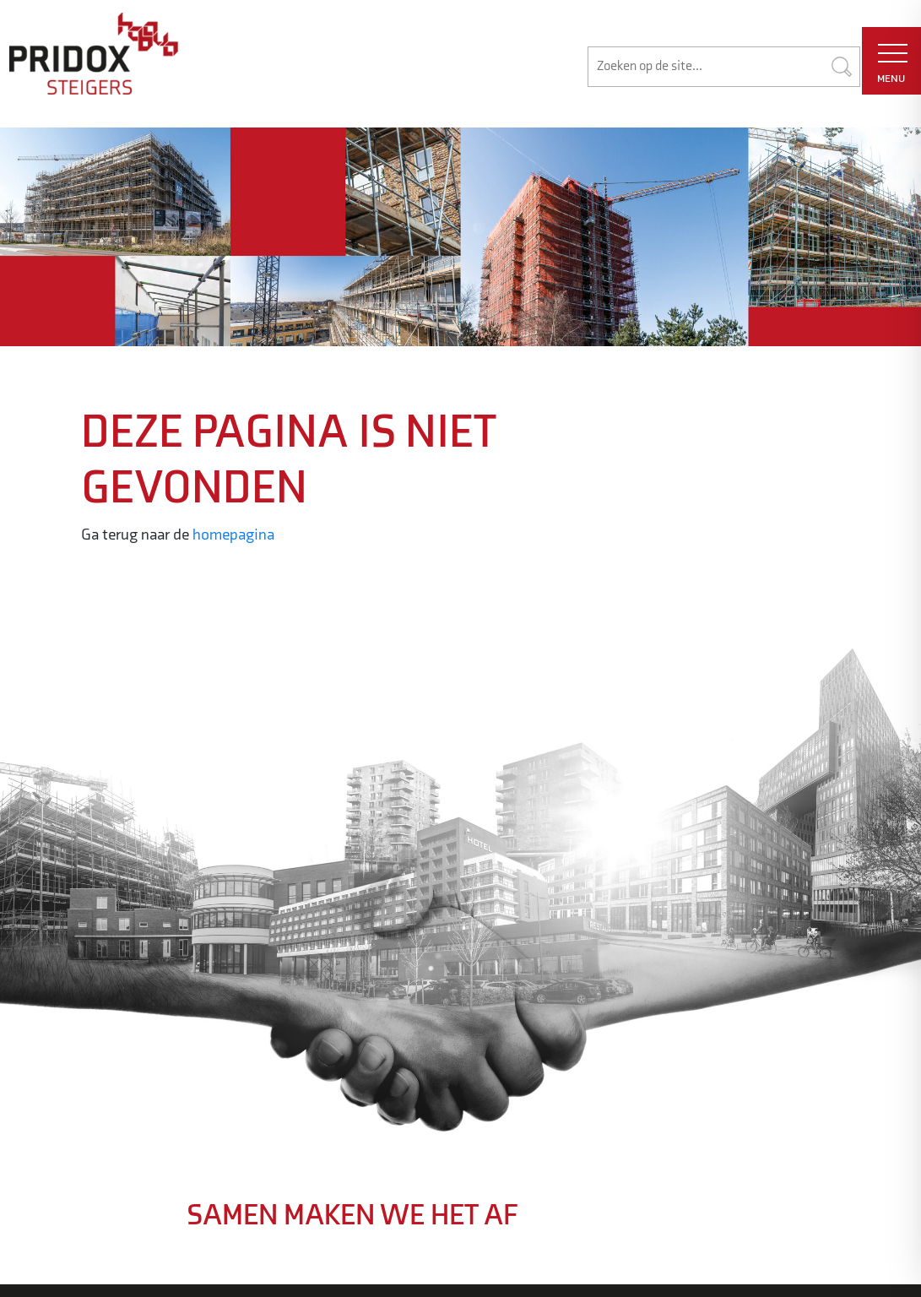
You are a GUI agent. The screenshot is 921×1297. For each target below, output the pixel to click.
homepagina (233, 535)
